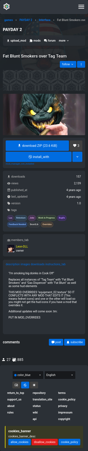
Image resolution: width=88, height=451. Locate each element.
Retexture (21, 218)
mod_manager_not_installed (20, 164)
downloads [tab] (37, 264)
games (8, 20)
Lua (10, 218)
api (34, 419)
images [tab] (25, 264)
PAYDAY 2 (25, 20)
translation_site (42, 399)
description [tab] (13, 264)
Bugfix (62, 218)
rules (10, 412)
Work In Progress (46, 218)
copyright (64, 419)
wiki (35, 412)
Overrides (47, 224)
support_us (14, 399)
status (37, 406)
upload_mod (16, 40)
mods (35, 40)
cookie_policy (66, 399)
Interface (44, 20)
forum (50, 40)
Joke (32, 218)
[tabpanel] (44, 295)
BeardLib (34, 224)
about (11, 406)
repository (39, 393)
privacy (62, 406)
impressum (65, 412)
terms (62, 393)
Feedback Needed (17, 224)
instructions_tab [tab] (55, 264)
